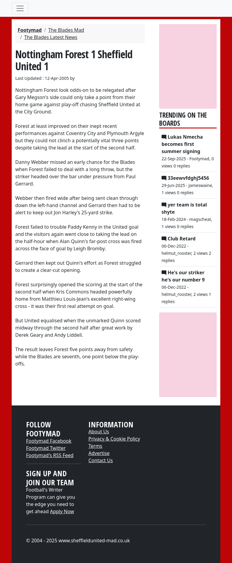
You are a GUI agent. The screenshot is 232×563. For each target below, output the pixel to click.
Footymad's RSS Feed (49, 455)
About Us (98, 431)
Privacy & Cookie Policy (114, 438)
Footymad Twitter (46, 448)
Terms (95, 446)
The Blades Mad (66, 30)
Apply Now (62, 511)
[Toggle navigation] (20, 8)
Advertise (98, 453)
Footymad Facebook (48, 441)
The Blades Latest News (50, 37)
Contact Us (100, 460)
